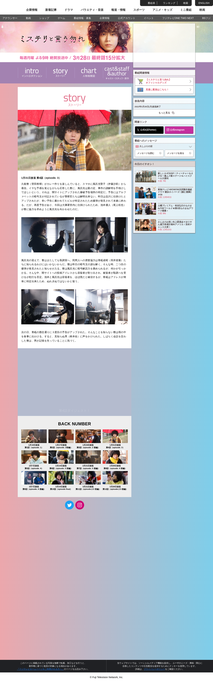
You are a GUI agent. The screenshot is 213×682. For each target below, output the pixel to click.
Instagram (79, 505)
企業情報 (31, 9)
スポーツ (139, 9)
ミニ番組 (186, 9)
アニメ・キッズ (162, 9)
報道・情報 (118, 9)
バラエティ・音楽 (92, 9)
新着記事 (51, 9)
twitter (69, 505)
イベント (149, 18)
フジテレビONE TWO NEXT (178, 18)
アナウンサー (9, 18)
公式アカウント (126, 18)
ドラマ (68, 9)
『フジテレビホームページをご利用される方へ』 (40, 669)
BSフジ (206, 18)
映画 (202, 9)
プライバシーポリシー (154, 669)
